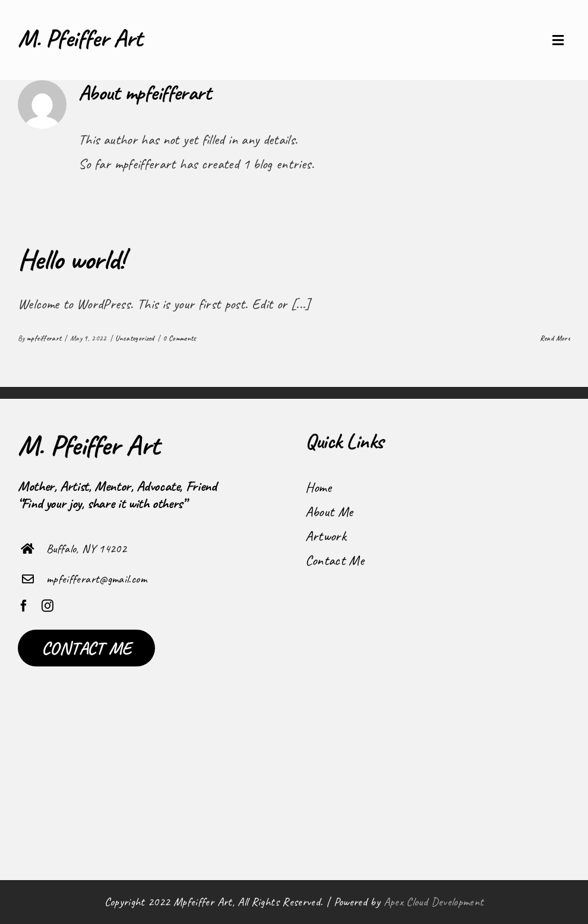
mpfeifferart (44, 338)
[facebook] (24, 606)
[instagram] (47, 606)
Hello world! (71, 259)
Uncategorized (134, 338)
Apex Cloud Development (434, 901)
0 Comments (179, 338)
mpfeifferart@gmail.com (96, 578)
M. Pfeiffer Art (80, 38)
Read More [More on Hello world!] (555, 338)
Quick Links (344, 441)
